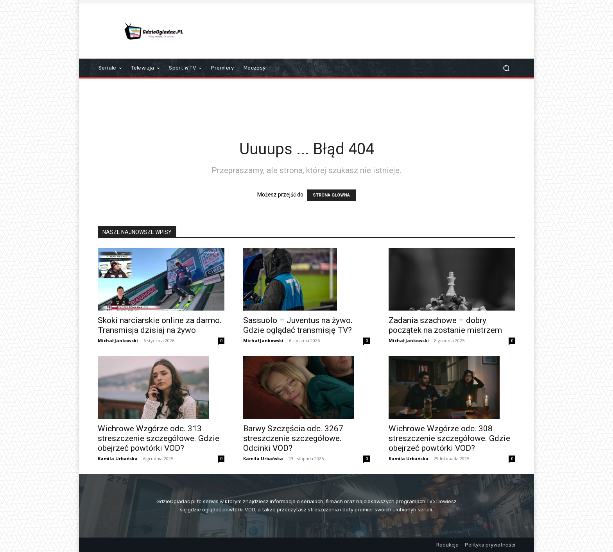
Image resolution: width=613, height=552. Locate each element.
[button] (506, 68)
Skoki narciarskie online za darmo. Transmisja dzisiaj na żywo (160, 325)
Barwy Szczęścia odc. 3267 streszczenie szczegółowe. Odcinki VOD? (293, 438)
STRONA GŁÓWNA (331, 195)
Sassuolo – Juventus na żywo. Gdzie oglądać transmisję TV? (298, 325)
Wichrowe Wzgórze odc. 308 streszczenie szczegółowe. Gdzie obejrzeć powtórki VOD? (449, 438)
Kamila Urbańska (118, 458)
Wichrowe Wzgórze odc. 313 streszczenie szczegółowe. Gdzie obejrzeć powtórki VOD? (158, 438)
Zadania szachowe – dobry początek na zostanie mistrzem (445, 325)
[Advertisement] (371, 30)
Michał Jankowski (118, 340)
